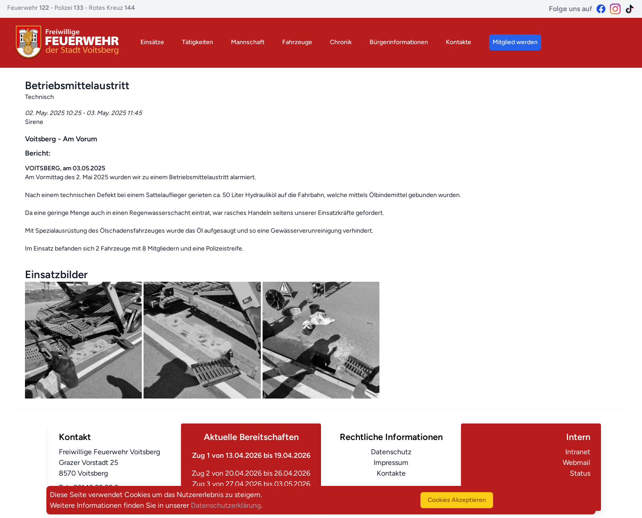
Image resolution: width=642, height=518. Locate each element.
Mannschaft (247, 42)
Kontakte (458, 42)
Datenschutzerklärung (226, 505)
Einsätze (152, 42)
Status (580, 473)
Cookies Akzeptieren (457, 500)
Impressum (391, 462)
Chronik (341, 42)
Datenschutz (391, 452)
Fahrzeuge (297, 42)
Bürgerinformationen (399, 42)
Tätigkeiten (197, 42)
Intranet (577, 452)
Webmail (576, 462)
